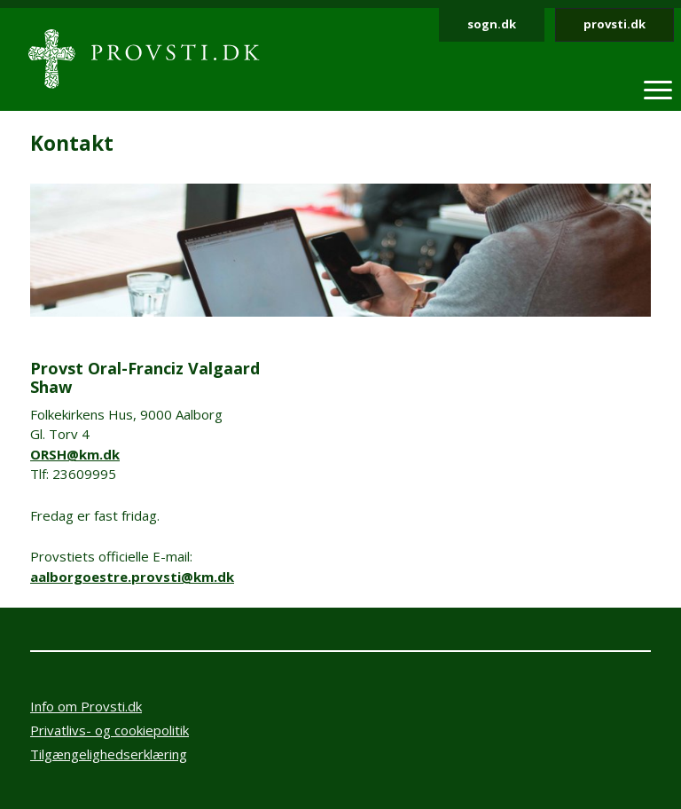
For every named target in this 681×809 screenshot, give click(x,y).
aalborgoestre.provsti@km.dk (132, 576)
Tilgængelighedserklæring (108, 754)
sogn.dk (491, 24)
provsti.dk (614, 24)
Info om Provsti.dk (86, 706)
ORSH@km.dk (75, 454)
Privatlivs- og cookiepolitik (109, 730)
